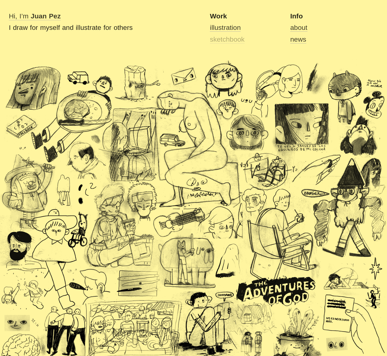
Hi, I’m (35, 16)
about (298, 27)
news (298, 39)
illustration (225, 27)
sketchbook (227, 39)
